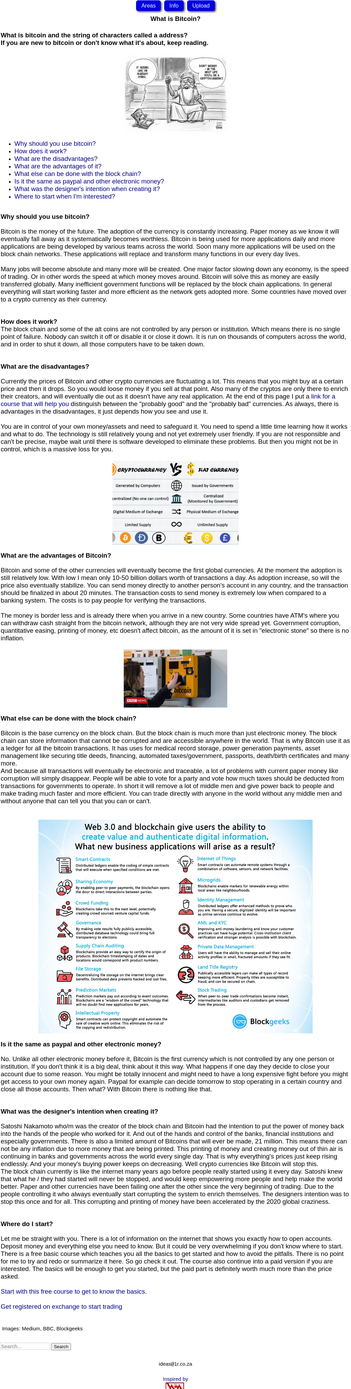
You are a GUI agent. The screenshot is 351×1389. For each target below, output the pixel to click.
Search (61, 1346)
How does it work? (40, 151)
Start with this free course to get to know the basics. (74, 1291)
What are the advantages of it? (57, 166)
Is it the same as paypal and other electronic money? (89, 181)
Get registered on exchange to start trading (61, 1306)
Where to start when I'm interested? (64, 196)
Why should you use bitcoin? (55, 143)
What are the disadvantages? (56, 158)
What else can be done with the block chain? (77, 173)
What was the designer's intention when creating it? (87, 188)
